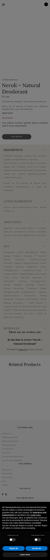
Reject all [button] (13, 548)
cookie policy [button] (35, 515)
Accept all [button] (36, 548)
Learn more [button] (25, 555)
